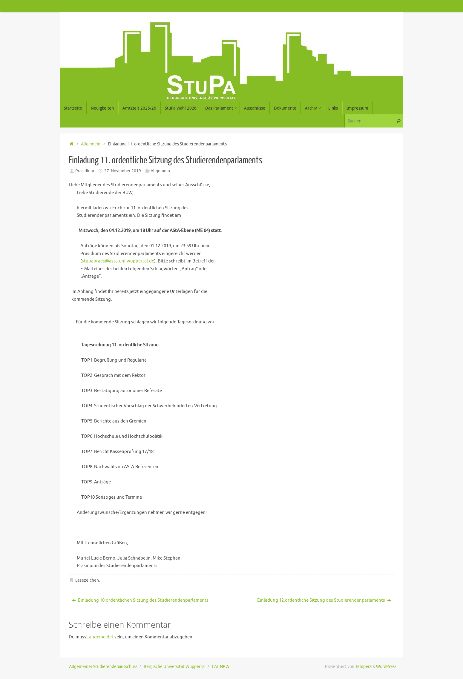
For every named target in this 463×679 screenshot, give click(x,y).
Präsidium (84, 170)
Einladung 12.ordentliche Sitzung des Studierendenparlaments (324, 600)
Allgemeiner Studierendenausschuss (103, 666)
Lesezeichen (87, 580)
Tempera (363, 666)
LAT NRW (220, 666)
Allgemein (90, 144)
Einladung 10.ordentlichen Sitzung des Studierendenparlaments (140, 600)
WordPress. (386, 666)
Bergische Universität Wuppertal (175, 666)
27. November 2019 (122, 170)
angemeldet (101, 637)
